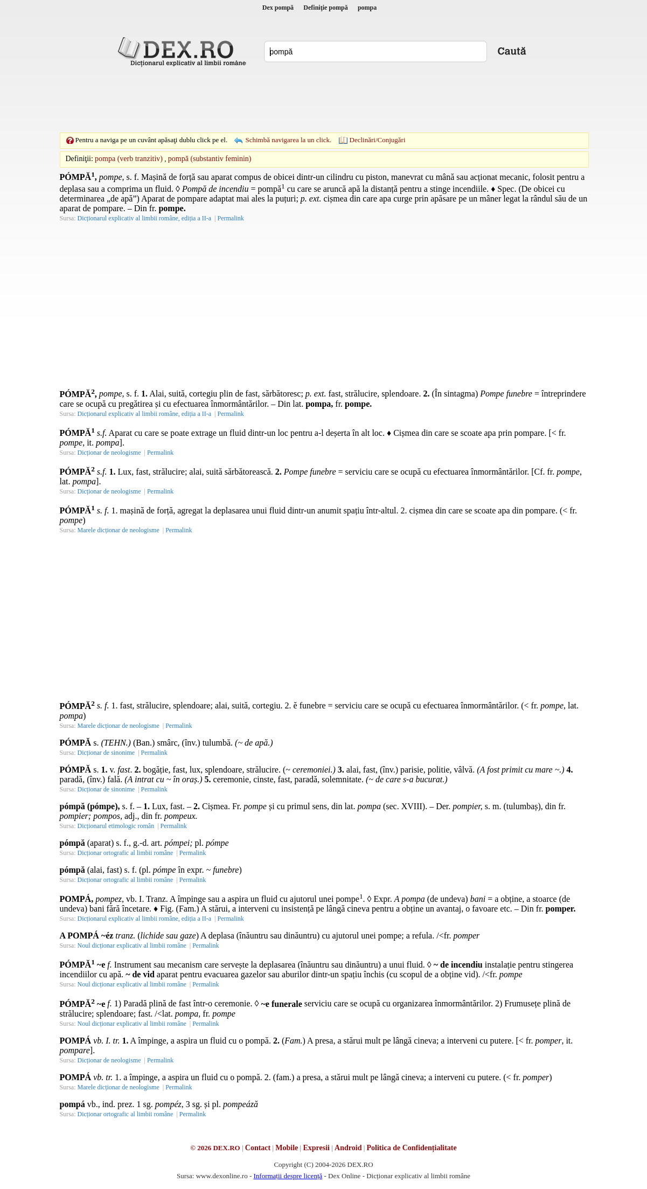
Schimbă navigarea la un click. (288, 140)
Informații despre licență (287, 1176)
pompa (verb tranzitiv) (129, 159)
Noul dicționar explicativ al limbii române (132, 945)
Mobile (286, 1148)
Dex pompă (278, 7)
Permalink (230, 218)
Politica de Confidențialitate (412, 1148)
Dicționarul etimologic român (116, 826)
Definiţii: (79, 159)
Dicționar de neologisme (109, 452)
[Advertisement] (324, 99)
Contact (257, 1148)
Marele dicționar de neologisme (118, 530)
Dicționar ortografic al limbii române (125, 853)
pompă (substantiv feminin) (210, 159)
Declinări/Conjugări (378, 140)
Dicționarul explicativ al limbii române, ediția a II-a (145, 218)
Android (348, 1148)
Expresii (316, 1148)
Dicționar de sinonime (106, 752)
